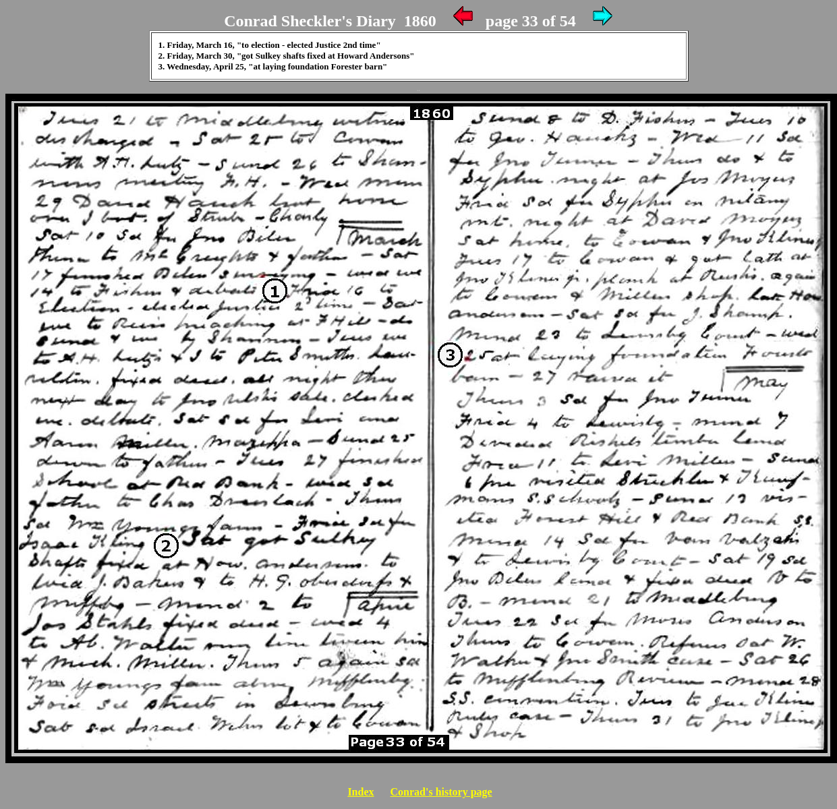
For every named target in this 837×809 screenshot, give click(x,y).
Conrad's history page (441, 792)
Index (360, 792)
